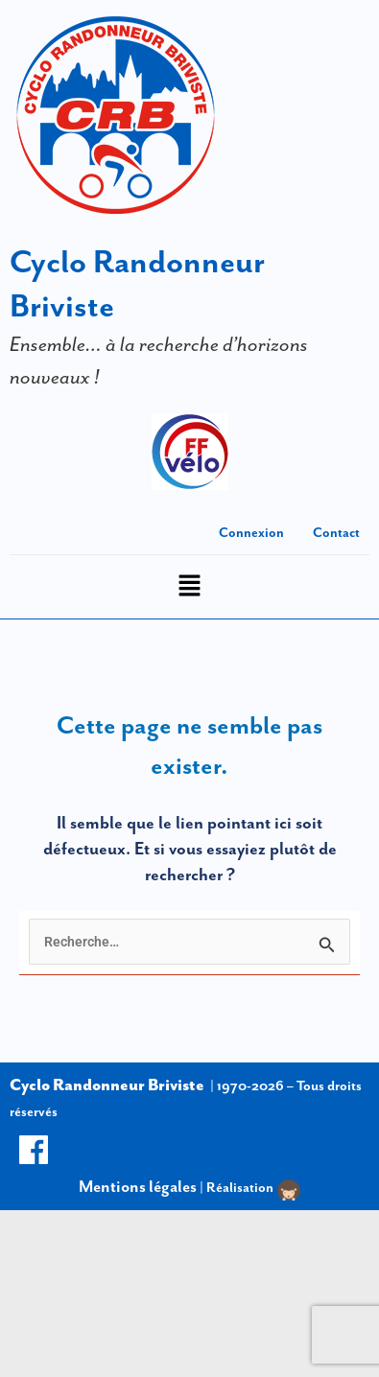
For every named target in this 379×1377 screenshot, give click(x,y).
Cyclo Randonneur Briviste (107, 1084)
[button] (189, 587)
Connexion (251, 532)
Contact (336, 532)
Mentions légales (138, 1186)
